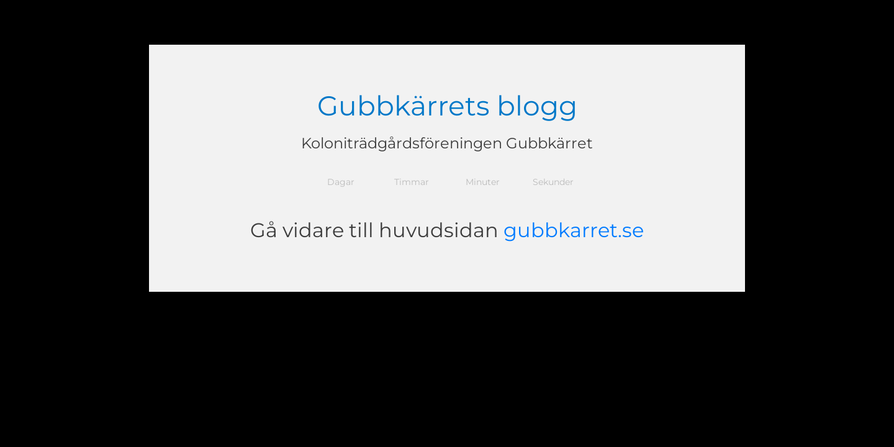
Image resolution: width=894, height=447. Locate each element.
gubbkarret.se (573, 230)
